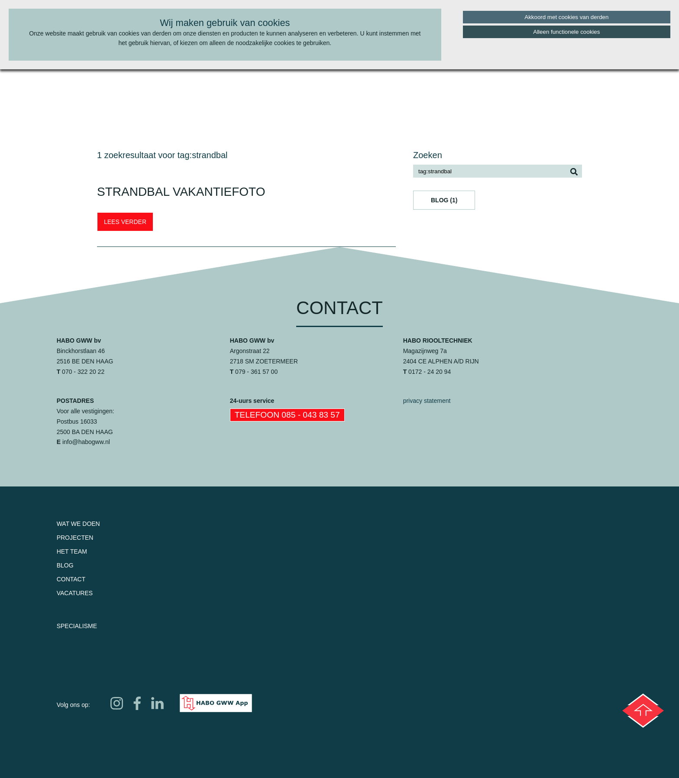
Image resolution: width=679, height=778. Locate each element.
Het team (72, 551)
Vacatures (75, 593)
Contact (71, 579)
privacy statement (427, 400)
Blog (65, 565)
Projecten (75, 537)
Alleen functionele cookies (566, 32)
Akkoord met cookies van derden (566, 17)
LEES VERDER (125, 221)
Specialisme (77, 625)
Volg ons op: (73, 704)
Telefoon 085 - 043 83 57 (287, 414)
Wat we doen (78, 523)
